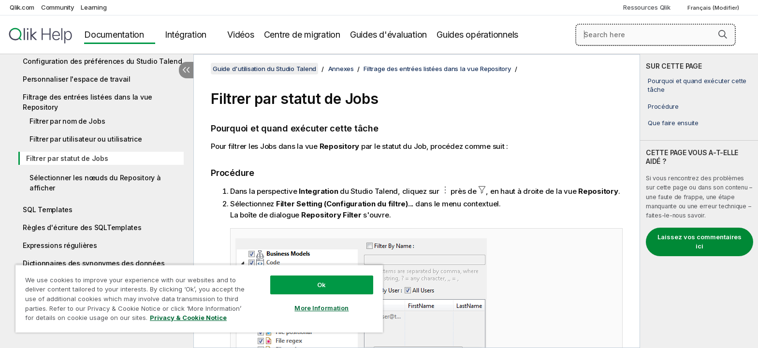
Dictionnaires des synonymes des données (93, 263)
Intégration (185, 34)
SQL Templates (48, 209)
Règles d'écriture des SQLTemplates (82, 227)
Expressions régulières (60, 245)
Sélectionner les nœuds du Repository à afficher (95, 183)
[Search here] (655, 35)
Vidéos (240, 34)
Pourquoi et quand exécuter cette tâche (697, 85)
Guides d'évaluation (388, 34)
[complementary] (699, 201)
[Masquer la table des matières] (186, 70)
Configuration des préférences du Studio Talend (102, 61)
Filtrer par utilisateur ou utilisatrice (85, 139)
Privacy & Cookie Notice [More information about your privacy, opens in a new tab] (188, 317)
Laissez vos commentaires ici (699, 241)
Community (57, 7)
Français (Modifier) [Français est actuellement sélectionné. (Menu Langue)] (714, 7)
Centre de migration (302, 34)
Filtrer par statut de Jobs (67, 158)
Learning (93, 7)
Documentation (114, 34)
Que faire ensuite (673, 123)
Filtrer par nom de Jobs (67, 121)
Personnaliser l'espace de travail (77, 79)
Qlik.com (22, 7)
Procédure (663, 106)
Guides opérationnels (477, 34)
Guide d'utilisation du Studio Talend (264, 68)
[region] (199, 298)
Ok (321, 285)
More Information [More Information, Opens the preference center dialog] (321, 308)
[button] (722, 34)
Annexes (341, 68)
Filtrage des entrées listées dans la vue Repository (87, 102)
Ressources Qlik (646, 7)
